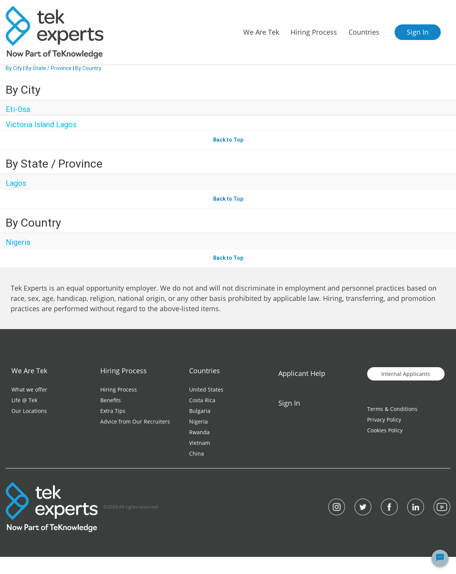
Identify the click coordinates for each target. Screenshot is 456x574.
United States (206, 389)
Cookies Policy (385, 430)
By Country (88, 68)
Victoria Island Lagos (41, 124)
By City (14, 68)
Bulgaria (199, 410)
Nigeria (18, 242)
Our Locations (29, 410)
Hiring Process (118, 389)
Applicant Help (301, 373)
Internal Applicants (405, 373)
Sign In (418, 32)
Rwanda (199, 432)
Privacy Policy (384, 419)
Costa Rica (202, 400)
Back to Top (228, 140)
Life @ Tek (24, 400)
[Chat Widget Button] (440, 558)
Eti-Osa (18, 109)
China (196, 453)
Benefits (110, 400)
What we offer (29, 389)
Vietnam (199, 442)
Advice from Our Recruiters (135, 421)
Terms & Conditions (392, 409)
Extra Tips (112, 410)
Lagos (16, 183)
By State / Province (49, 68)
